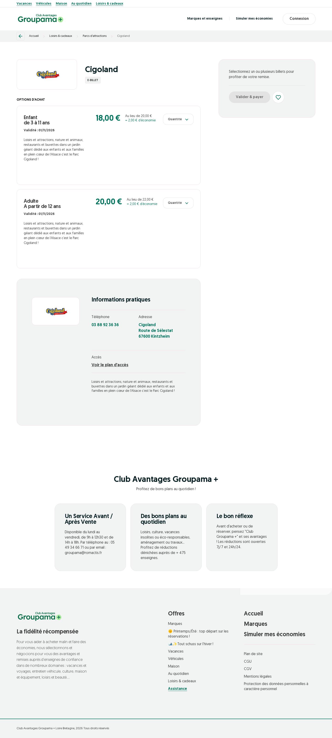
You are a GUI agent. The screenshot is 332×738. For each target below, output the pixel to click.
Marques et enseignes (204, 18)
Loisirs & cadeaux (109, 4)
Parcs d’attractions (95, 36)
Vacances (24, 4)
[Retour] (20, 36)
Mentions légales (258, 677)
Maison (61, 4)
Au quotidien (81, 4)
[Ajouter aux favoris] (278, 97)
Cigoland (123, 36)
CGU (248, 662)
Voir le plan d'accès (110, 365)
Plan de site (253, 654)
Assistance (177, 689)
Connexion (298, 19)
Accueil (34, 36)
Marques (175, 624)
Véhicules (43, 4)
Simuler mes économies (254, 18)
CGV (248, 669)
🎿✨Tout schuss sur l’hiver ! (190, 644)
